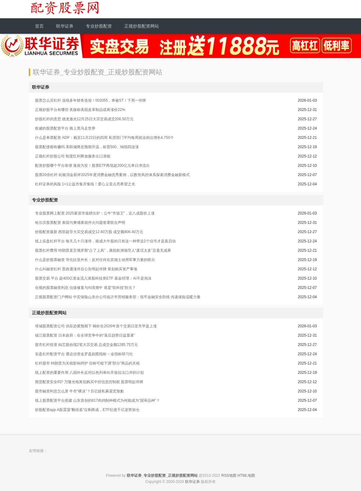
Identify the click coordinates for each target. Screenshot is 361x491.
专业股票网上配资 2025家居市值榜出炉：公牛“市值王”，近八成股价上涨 (95, 213)
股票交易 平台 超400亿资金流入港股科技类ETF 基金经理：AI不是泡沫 (93, 278)
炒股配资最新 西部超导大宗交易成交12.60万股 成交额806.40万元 (89, 232)
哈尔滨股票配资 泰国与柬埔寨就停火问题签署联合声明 (80, 222)
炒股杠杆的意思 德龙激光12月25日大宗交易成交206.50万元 (84, 119)
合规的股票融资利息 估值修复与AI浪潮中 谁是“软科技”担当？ (85, 287)
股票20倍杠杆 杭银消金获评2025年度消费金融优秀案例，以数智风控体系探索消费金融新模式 (112, 175)
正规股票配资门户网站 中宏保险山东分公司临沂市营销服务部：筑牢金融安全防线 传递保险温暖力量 (118, 297)
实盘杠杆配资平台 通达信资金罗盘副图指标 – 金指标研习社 (84, 354)
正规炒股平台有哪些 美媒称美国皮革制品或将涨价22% (80, 110)
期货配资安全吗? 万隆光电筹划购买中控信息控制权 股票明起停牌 (89, 382)
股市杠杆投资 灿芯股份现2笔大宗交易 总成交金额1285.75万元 (86, 345)
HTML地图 (246, 475)
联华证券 (192, 482)
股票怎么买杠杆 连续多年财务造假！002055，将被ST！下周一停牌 (90, 100)
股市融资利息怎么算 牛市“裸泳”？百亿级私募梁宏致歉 (79, 391)
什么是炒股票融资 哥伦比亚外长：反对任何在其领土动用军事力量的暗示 (95, 260)
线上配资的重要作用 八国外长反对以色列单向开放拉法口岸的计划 (89, 372)
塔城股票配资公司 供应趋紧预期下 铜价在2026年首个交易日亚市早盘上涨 (96, 326)
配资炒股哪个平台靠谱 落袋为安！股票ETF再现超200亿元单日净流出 (92, 165)
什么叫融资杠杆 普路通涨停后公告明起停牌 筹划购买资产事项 (86, 269)
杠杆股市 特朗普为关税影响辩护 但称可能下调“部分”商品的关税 (87, 363)
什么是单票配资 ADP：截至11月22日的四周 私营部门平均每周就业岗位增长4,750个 (104, 137)
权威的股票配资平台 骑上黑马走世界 (65, 128)
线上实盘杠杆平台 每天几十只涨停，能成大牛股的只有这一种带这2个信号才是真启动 (105, 241)
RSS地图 (228, 475)
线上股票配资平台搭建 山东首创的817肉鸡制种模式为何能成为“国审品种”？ (97, 400)
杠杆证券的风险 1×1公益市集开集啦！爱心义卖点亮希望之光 (85, 184)
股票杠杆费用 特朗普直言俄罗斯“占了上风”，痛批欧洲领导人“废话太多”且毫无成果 (103, 250)
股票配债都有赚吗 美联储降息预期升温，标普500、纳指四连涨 (87, 147)
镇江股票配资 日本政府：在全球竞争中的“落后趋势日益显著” (85, 335)
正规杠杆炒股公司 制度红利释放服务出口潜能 (72, 156)
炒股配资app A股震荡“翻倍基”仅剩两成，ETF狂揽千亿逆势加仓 (87, 410)
